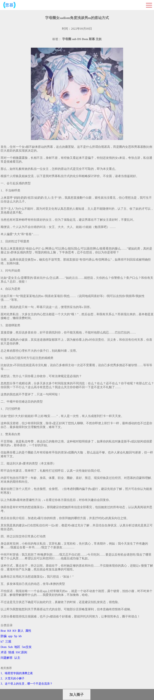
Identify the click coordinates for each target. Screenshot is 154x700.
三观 (8, 641)
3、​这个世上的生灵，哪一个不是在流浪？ (27, 683)
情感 (11, 652)
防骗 (4, 636)
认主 (17, 657)
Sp (15, 636)
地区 (17, 647)
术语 (4, 652)
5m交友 (27, 647)
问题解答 (7, 657)
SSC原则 (21, 652)
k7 (2, 641)
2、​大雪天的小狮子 (12, 678)
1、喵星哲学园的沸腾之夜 (17, 673)
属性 (28, 630)
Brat (3, 630)
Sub (10, 647)
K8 (9, 630)
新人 (21, 630)
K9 (14, 630)
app (10, 636)
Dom (4, 647)
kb (20, 636)
